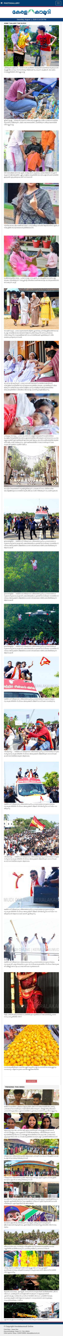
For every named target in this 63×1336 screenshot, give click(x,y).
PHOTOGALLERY (10, 3)
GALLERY (13, 23)
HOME (6, 23)
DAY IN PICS (22, 23)
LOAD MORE (31, 1081)
